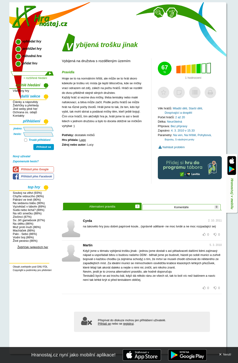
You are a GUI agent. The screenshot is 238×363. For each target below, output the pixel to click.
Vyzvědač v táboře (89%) (29, 206)
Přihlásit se (43, 147)
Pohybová (204, 135)
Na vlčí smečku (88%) (27, 213)
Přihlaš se (104, 323)
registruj (128, 323)
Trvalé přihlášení (37, 140)
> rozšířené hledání (35, 78)
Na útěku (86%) (23, 223)
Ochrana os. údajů (25, 112)
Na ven (177, 135)
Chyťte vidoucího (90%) (28, 196)
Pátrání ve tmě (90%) (27, 199)
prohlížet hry (32, 48)
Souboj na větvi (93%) (27, 193)
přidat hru (29, 63)
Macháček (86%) (24, 230)
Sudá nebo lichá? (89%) (28, 210)
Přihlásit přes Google (35, 169)
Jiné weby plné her (25, 108)
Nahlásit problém (172, 147)
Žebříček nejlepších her (32, 247)
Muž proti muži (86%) (27, 227)
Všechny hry (21, 90)
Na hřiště (190, 135)
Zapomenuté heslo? (26, 161)
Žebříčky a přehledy (26, 105)
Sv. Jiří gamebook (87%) (29, 220)
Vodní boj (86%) (23, 237)
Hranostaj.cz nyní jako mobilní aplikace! (73, 354)
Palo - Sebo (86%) (25, 234)
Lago (82, 140)
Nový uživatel (21, 156)
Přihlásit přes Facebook (36, 176)
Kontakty (18, 115)
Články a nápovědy (25, 102)
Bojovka (169, 139)
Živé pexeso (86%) (25, 240)
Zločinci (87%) (22, 216)
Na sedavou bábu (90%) (29, 203)
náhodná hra (32, 56)
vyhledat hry (31, 41)
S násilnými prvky (184, 139)
